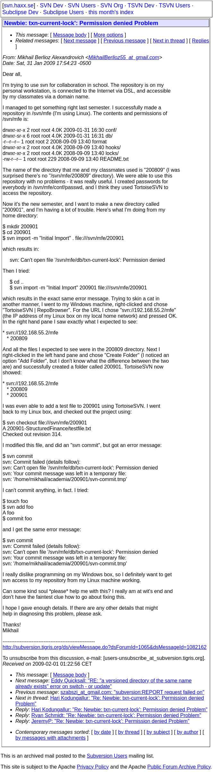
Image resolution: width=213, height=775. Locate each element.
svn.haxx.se (19, 5)
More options (109, 35)
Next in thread (169, 40)
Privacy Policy (93, 767)
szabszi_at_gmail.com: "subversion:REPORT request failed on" (132, 692)
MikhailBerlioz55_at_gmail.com (124, 57)
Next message (80, 40)
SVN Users (82, 5)
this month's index (111, 12)
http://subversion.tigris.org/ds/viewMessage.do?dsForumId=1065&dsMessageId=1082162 (105, 647)
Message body (69, 35)
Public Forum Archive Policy (178, 767)
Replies (200, 40)
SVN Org (111, 5)
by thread (129, 732)
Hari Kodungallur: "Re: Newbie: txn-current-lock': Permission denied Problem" (119, 709)
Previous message (125, 40)
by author (187, 732)
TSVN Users (174, 5)
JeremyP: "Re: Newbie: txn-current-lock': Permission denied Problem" (110, 721)
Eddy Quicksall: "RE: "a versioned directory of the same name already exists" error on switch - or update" (103, 683)
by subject (158, 732)
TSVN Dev (141, 5)
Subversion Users (107, 756)
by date (102, 732)
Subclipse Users (63, 12)
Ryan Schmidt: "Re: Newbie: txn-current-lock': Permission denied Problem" (116, 715)
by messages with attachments (50, 738)
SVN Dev (51, 5)
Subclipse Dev (20, 12)
